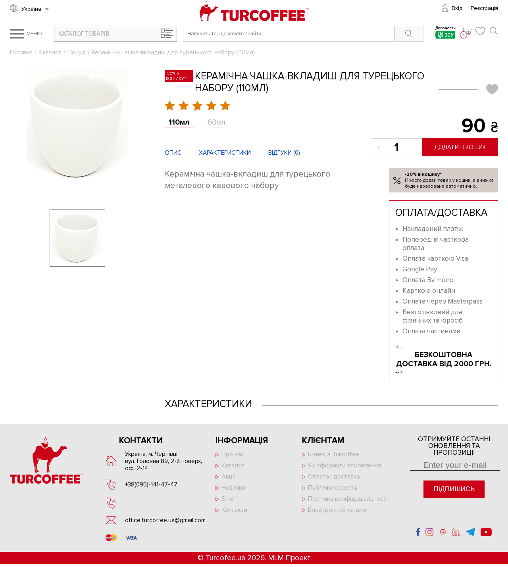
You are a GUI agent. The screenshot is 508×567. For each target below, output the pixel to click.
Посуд (76, 52)
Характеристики (225, 152)
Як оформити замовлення (344, 465)
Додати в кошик (460, 147)
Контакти (234, 510)
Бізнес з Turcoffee (333, 454)
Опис (173, 152)
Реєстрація (484, 8)
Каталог (50, 52)
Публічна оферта (332, 488)
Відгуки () (284, 152)
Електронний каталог (338, 510)
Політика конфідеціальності (348, 499)
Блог (228, 499)
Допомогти (445, 33)
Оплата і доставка (334, 477)
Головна (21, 52)
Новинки (233, 488)
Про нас (232, 454)
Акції (228, 477)
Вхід (457, 8)
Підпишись (454, 489)
